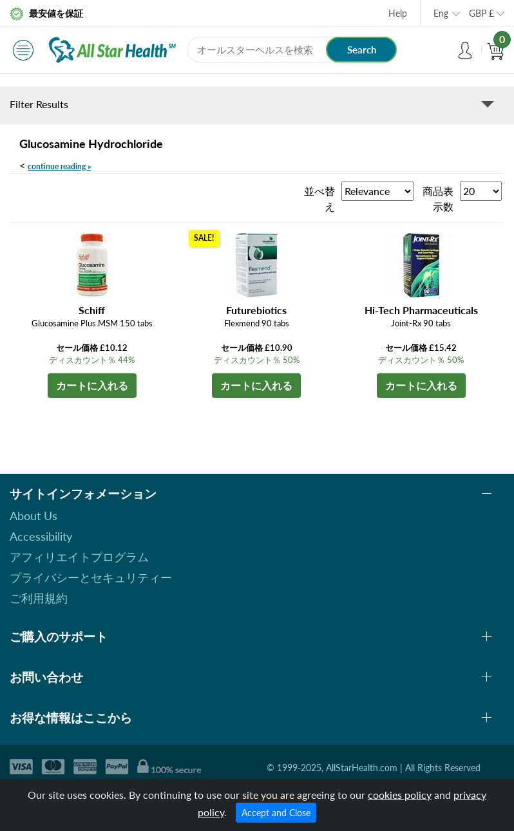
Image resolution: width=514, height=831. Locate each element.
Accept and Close (276, 812)
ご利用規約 (39, 598)
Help (397, 13)
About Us (33, 516)
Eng (440, 13)
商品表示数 (438, 198)
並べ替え (319, 198)
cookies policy (400, 795)
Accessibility (41, 536)
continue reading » (59, 166)
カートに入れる (92, 385)
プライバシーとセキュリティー (91, 577)
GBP (481, 13)
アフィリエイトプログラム (79, 557)
